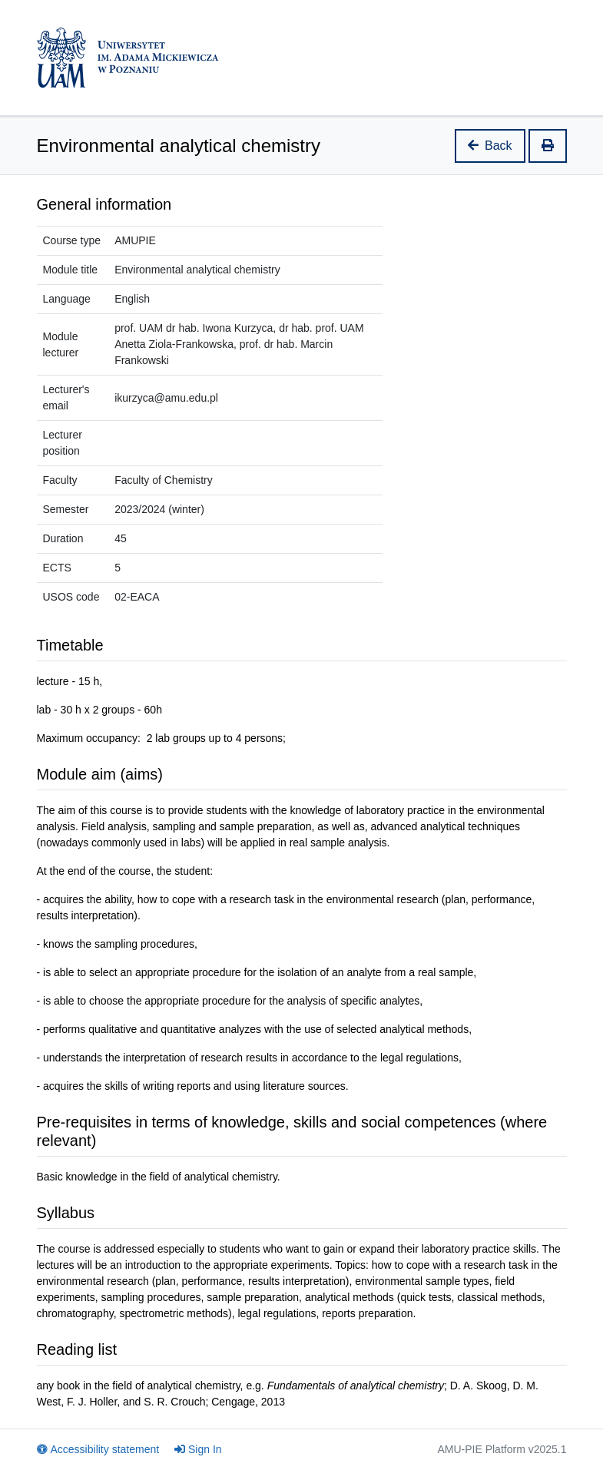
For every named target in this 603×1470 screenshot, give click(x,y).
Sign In (198, 1449)
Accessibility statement (98, 1449)
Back (490, 145)
